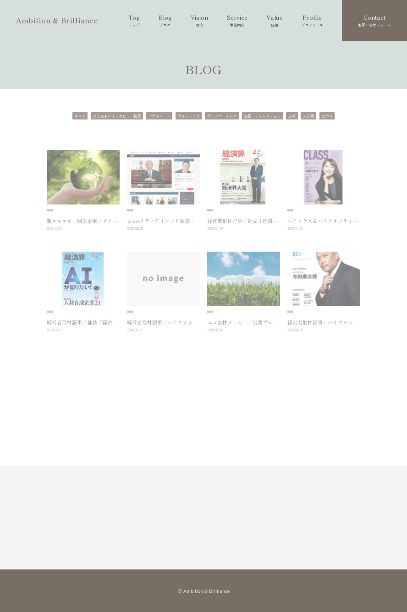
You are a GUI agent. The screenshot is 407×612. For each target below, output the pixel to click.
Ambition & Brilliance (57, 20)
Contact (374, 20)
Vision (199, 20)
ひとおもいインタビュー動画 (117, 116)
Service (237, 20)
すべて (79, 116)
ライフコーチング (221, 116)
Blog (165, 20)
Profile (312, 20)
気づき (327, 116)
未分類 (308, 116)
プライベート (159, 116)
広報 (292, 116)
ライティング (189, 116)
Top (134, 20)
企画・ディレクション (262, 116)
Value (274, 20)
